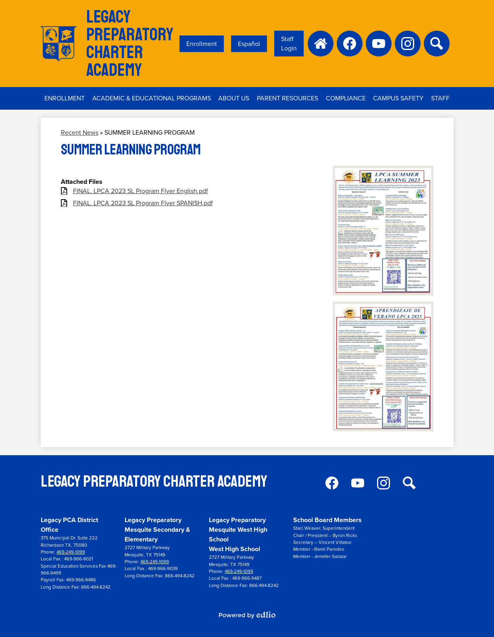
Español (249, 43)
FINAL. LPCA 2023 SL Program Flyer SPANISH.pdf (143, 203)
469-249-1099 (70, 552)
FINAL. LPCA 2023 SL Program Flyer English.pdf (140, 191)
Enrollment (201, 43)
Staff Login (289, 43)
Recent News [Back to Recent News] (79, 132)
